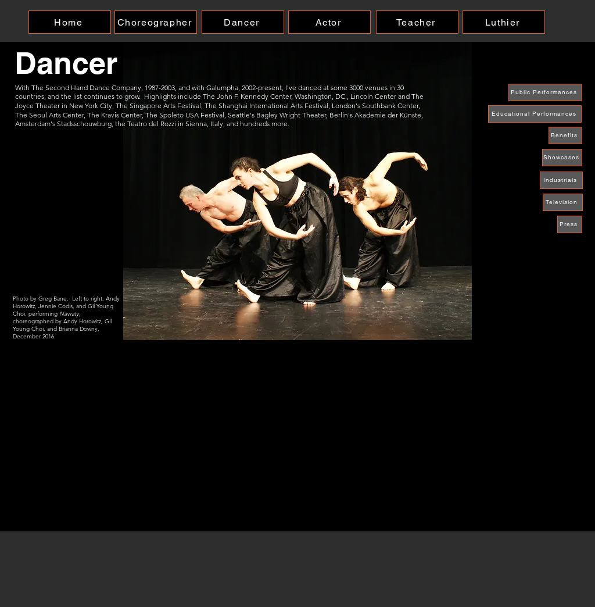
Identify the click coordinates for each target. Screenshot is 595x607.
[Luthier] (504, 22)
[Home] (69, 22)
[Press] (569, 224)
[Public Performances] (545, 92)
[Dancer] (243, 22)
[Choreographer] (155, 22)
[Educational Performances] (535, 114)
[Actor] (329, 22)
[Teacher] (417, 22)
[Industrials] (561, 180)
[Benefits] (565, 135)
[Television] (563, 202)
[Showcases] (562, 157)
